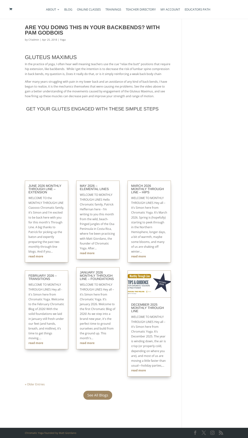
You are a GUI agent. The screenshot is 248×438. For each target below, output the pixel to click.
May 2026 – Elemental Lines (94, 187)
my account (170, 9)
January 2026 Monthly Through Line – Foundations (97, 276)
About (51, 9)
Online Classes (89, 9)
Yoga (63, 39)
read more (35, 256)
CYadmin (33, 39)
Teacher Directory (141, 9)
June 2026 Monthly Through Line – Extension (44, 189)
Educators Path (197, 9)
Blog (68, 9)
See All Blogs (97, 395)
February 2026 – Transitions (42, 277)
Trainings (113, 9)
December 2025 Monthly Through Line (147, 308)
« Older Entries (35, 384)
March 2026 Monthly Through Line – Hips (147, 189)
